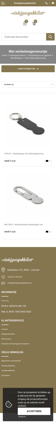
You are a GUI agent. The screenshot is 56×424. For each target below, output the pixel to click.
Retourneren (7, 345)
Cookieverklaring (9, 380)
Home (15, 55)
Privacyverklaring (9, 374)
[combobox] (24, 36)
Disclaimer (6, 386)
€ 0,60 (10, 234)
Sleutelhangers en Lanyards (17, 58)
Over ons (5, 305)
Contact (5, 334)
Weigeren (22, 417)
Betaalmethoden (9, 340)
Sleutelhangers (41, 58)
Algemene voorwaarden (13, 369)
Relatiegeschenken (31, 55)
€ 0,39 (10, 163)
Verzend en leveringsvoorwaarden (18, 351)
